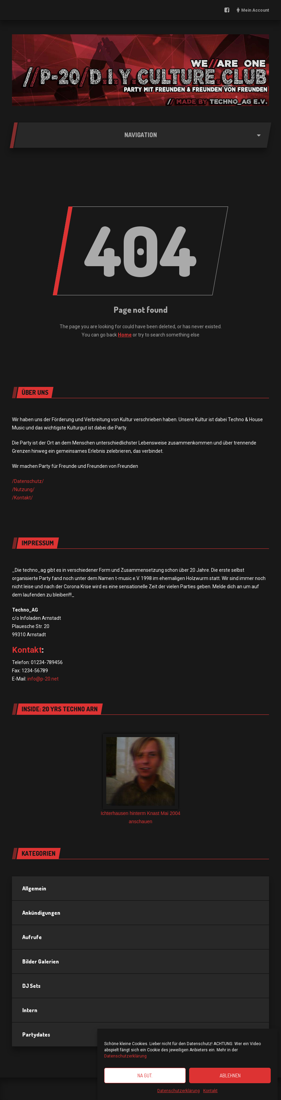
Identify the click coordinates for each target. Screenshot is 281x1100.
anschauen (140, 821)
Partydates (36, 1034)
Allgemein (34, 888)
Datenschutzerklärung (125, 1058)
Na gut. (144, 1077)
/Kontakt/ (22, 497)
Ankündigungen (41, 912)
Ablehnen (230, 1077)
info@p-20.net (43, 679)
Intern (29, 1010)
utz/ (39, 481)
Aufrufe (32, 937)
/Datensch (23, 481)
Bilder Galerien (40, 961)
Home (125, 335)
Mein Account (255, 10)
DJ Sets (31, 985)
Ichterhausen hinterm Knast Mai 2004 (141, 813)
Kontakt (210, 1092)
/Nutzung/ (23, 489)
